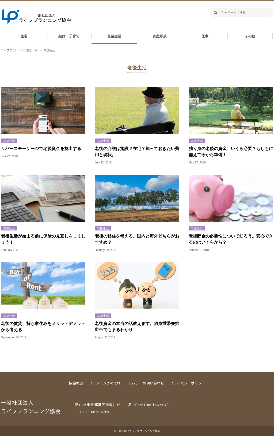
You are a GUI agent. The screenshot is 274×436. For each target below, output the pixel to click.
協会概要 (76, 383)
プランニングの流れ (105, 383)
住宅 (23, 36)
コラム (131, 383)
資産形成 (159, 36)
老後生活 (114, 36)
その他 (250, 36)
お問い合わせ (153, 383)
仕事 (204, 36)
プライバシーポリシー (187, 383)
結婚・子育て (69, 36)
